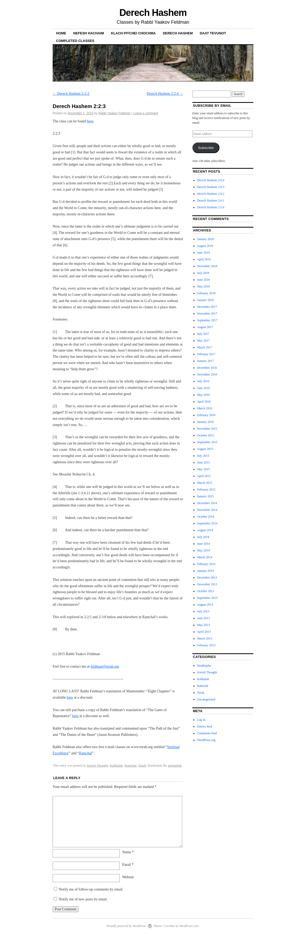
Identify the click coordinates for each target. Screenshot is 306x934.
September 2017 (207, 320)
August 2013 (205, 604)
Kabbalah (116, 765)
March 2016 (204, 408)
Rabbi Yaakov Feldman (115, 113)
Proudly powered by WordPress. (127, 926)
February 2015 (206, 489)
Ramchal (85, 753)
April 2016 (204, 401)
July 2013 (203, 611)
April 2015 (204, 476)
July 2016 (203, 381)
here (90, 121)
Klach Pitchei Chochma (133, 33)
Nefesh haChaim (88, 33)
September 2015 (207, 442)
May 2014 (203, 550)
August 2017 (205, 327)
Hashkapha (204, 665)
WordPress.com (189, 926)
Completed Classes (75, 41)
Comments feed (207, 733)
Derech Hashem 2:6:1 (210, 200)
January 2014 (205, 571)
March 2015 (204, 483)
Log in (201, 720)
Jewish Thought (97, 765)
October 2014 (205, 516)
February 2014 (206, 564)
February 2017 (206, 354)
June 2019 (203, 252)
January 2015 (205, 496)
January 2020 (205, 239)
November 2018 (207, 266)
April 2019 (204, 259)
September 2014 (207, 523)
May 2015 (203, 469)
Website (128, 877)
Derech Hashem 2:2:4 (165, 94)
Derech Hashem (153, 12)
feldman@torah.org (104, 666)
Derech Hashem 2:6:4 (210, 180)
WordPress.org (206, 740)
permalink (175, 765)
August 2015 (205, 449)
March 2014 (204, 557)
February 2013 (206, 645)
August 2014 (205, 530)
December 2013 (207, 577)
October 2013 (205, 591)
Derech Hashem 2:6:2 (210, 194)
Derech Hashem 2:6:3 (210, 187)
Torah (142, 765)
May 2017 (203, 340)
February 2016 (206, 415)
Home (61, 33)
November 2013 (207, 584)
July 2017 (203, 334)
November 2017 (207, 313)
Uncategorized (206, 699)
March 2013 (204, 638)
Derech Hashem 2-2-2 (71, 94)
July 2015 (203, 455)
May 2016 (203, 395)
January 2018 (205, 300)
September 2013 (207, 598)
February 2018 (206, 293)
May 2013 (203, 625)
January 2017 (205, 361)
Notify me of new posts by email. (83, 899)
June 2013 (203, 618)
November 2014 (207, 510)
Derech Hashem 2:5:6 (210, 207)
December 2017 (207, 307)
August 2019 (205, 246)
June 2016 (203, 388)
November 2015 (207, 428)
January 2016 (205, 422)
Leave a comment (145, 113)
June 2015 (203, 462)
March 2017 (204, 347)
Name (128, 852)
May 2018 (203, 286)
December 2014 (207, 503)
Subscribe (206, 148)
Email (128, 865)
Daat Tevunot (213, 33)
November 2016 (207, 374)
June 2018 (203, 279)
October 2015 (205, 435)
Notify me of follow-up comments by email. (91, 889)
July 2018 (203, 273)
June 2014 (203, 544)
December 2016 (207, 367)
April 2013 (204, 632)
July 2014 (203, 537)
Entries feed (204, 726)
